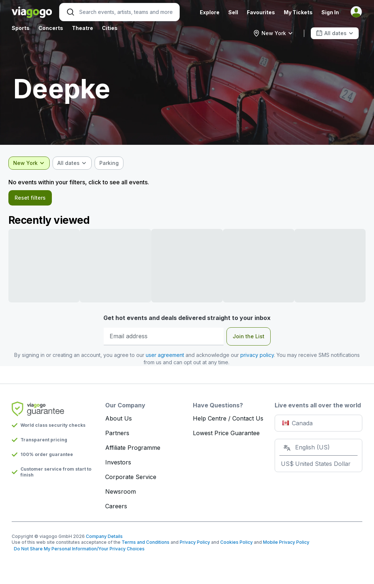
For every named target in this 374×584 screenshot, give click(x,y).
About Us (118, 420)
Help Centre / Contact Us (228, 420)
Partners (117, 435)
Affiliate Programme (132, 449)
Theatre (82, 28)
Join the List (248, 338)
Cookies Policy (236, 544)
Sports (21, 28)
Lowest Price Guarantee (226, 435)
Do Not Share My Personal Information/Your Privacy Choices (78, 551)
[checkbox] (112, 163)
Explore (210, 12)
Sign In (330, 12)
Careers (116, 508)
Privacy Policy (195, 544)
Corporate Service (130, 479)
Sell (233, 12)
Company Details (104, 538)
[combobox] (273, 33)
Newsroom (120, 493)
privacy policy (257, 357)
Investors (118, 464)
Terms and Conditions (145, 544)
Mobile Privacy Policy (286, 544)
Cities (110, 28)
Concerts (50, 28)
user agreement (165, 357)
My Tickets (298, 12)
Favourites (261, 12)
